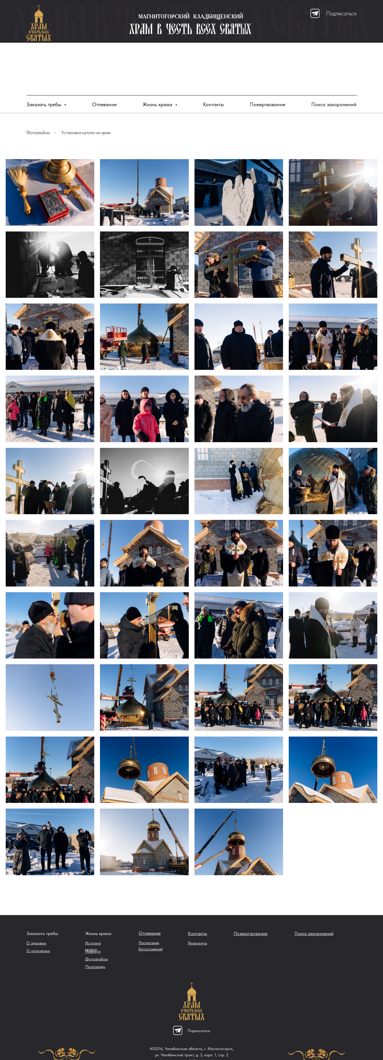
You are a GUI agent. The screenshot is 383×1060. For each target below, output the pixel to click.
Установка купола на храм (85, 132)
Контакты (213, 104)
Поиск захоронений (334, 104)
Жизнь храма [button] (158, 104)
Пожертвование (267, 104)
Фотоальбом (38, 132)
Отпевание (104, 104)
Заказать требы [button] (44, 104)
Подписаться (341, 13)
